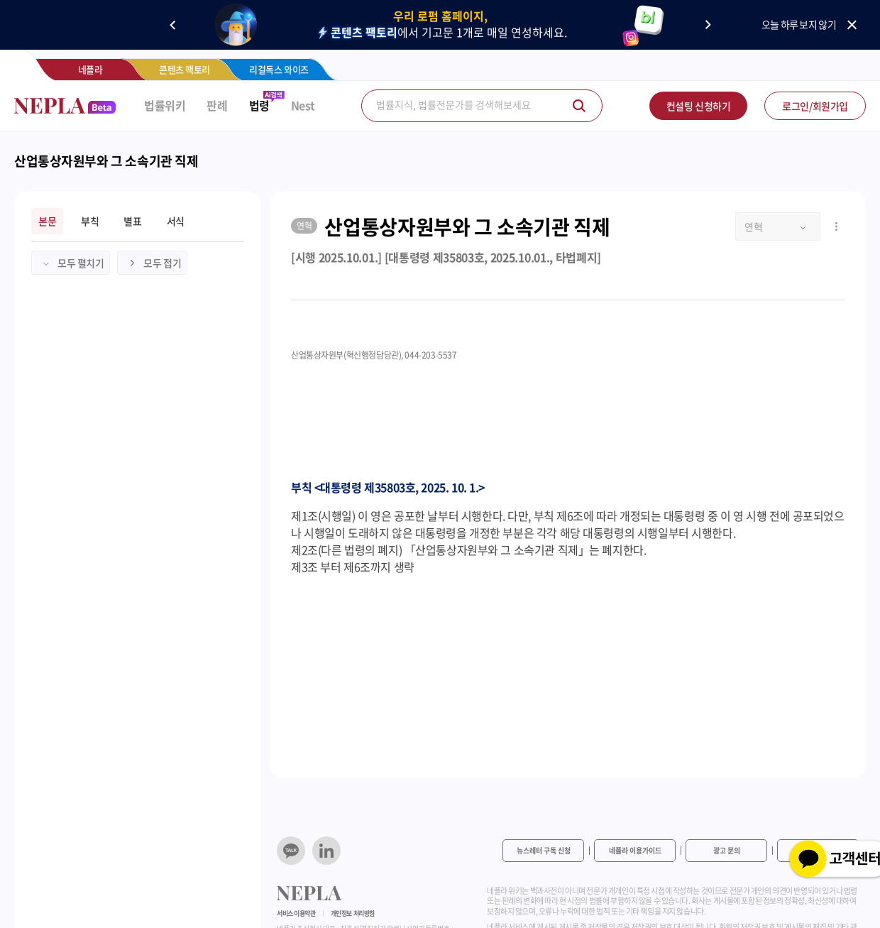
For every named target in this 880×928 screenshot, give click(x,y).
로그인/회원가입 (815, 106)
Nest (303, 105)
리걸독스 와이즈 (279, 69)
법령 (259, 105)
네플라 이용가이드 (635, 850)
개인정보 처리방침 (353, 913)
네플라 (90, 69)
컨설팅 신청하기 (698, 106)
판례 (217, 105)
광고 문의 (726, 850)
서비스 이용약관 (296, 913)
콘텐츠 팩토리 (184, 69)
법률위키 (164, 105)
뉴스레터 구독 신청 (544, 850)
